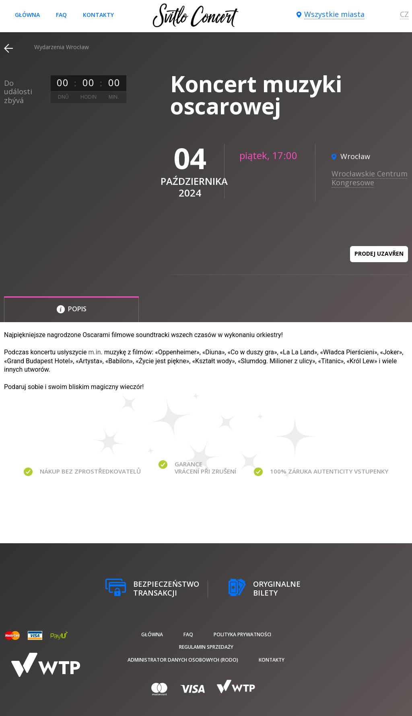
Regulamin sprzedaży (206, 647)
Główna (27, 15)
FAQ (61, 15)
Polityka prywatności (242, 634)
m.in (95, 352)
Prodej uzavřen (379, 253)
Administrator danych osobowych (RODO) (183, 659)
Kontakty (98, 15)
